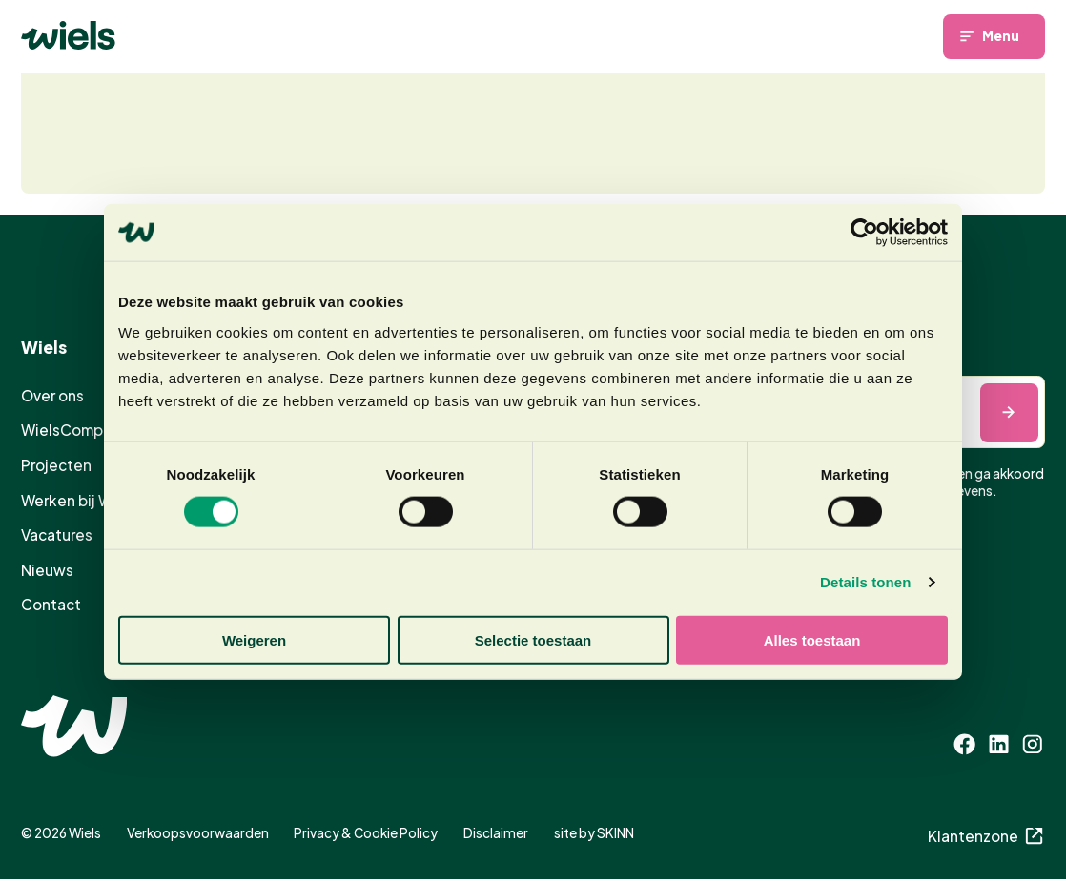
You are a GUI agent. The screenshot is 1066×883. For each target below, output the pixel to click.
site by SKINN (594, 832)
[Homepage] (68, 35)
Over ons (52, 395)
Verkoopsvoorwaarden (198, 832)
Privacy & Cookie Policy (366, 832)
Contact (51, 604)
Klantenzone (987, 835)
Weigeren (254, 639)
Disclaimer (495, 832)
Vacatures (56, 534)
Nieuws (47, 569)
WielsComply (68, 430)
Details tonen (865, 582)
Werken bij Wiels (79, 499)
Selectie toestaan (533, 639)
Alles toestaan (812, 639)
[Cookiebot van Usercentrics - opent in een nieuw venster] (864, 232)
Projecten (56, 465)
